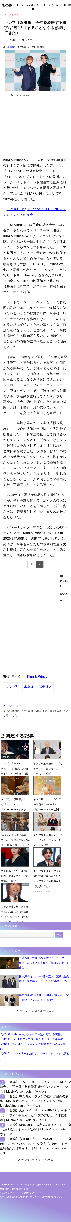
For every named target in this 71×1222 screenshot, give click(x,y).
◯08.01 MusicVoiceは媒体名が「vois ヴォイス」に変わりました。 (34, 1056)
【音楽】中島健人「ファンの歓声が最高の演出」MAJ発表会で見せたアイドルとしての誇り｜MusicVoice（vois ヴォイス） (34, 1101)
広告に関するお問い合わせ (14, 1196)
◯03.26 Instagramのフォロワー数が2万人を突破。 (32, 1034)
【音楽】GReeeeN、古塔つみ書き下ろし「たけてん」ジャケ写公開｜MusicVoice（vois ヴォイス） (33, 1129)
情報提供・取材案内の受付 (14, 1189)
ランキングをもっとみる (35, 1160)
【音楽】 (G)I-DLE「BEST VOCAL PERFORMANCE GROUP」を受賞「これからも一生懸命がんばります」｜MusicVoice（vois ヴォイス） (34, 1146)
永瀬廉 (29, 686)
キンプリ (12, 686)
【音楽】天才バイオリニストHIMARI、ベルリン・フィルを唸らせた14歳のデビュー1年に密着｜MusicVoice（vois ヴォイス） (33, 1115)
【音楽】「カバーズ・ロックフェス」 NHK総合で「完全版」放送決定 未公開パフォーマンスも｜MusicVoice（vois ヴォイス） (34, 1086)
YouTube (60, 1184)
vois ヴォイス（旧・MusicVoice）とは (20, 1193)
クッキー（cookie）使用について (47, 1196)
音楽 (20, 5)
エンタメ (34, 5)
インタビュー (52, 5)
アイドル (14, 706)
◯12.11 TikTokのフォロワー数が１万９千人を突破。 (33, 1039)
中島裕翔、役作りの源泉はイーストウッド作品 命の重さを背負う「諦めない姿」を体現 (44, 962)
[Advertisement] (35, 129)
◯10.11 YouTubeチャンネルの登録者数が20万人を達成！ (33, 1046)
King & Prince (37, 676)
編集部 (11, 47)
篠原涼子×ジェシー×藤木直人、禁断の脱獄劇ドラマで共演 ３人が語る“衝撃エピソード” (44, 981)
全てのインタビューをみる (35, 1010)
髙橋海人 (45, 686)
